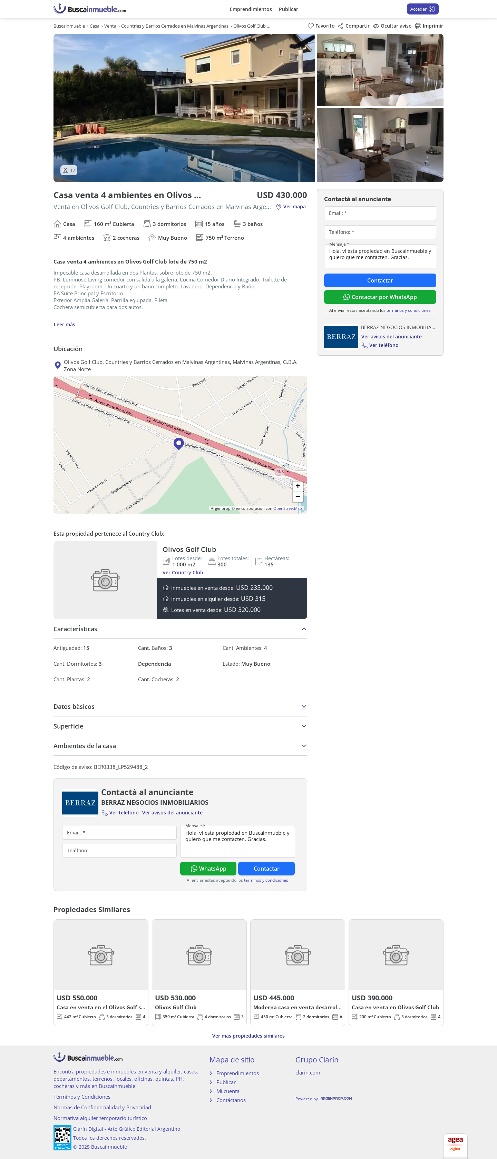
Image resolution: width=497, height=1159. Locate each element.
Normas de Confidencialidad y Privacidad (102, 1107)
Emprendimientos (251, 9)
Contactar (267, 868)
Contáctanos (231, 1100)
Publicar (288, 9)
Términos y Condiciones (81, 1096)
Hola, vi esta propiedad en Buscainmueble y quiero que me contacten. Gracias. (237, 842)
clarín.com (307, 1072)
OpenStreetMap (287, 508)
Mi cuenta (228, 1091)
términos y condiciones (266, 880)
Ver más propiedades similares (248, 1035)
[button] (180, 445)
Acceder (422, 9)
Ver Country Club (183, 572)
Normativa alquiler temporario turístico (100, 1118)
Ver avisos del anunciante (172, 812)
